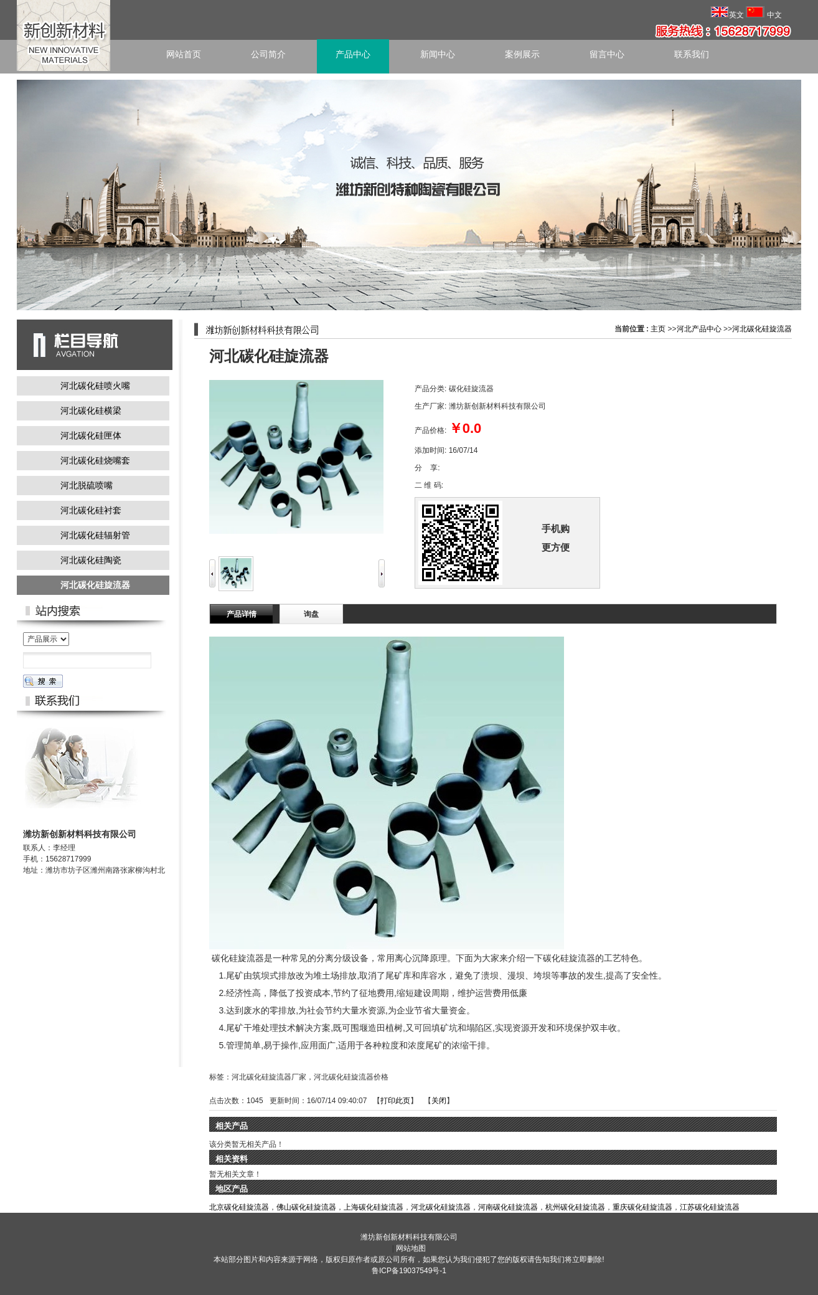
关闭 (438, 1100)
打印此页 (395, 1100)
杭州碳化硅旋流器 (575, 1207)
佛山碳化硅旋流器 (306, 1207)
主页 (658, 329)
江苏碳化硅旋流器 (710, 1207)
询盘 (311, 614)
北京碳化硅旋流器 (239, 1207)
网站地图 (411, 1248)
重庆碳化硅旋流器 (642, 1207)
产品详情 (241, 614)
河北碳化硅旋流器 (762, 329)
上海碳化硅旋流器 (373, 1207)
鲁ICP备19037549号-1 (409, 1270)
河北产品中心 (699, 329)
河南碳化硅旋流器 (508, 1207)
